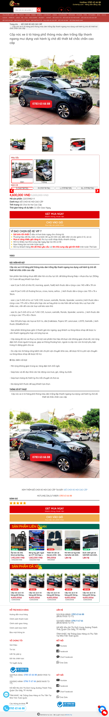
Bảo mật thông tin (17, 632)
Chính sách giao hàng (18, 623)
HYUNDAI (79, 15)
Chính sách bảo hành (18, 628)
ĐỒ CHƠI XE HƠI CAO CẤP (89, 17)
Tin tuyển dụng (16, 663)
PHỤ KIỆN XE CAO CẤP (50, 20)
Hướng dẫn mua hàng (19, 614)
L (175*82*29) (66, 188)
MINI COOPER (33, 17)
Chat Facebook (64, 657)
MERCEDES (71, 15)
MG (22, 17)
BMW (98, 15)
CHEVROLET (47, 15)
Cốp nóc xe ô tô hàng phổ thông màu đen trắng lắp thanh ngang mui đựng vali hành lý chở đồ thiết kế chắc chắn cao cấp (18, 594)
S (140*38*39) (22, 188)
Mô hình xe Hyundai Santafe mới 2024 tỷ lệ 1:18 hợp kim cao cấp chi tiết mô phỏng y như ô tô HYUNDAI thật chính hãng (72, 554)
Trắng (44, 171)
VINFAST (48, 17)
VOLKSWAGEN (62, 15)
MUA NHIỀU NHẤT (8, 15)
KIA (16, 15)
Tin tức (12, 649)
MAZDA (33, 15)
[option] (55, 90)
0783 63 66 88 (77, 614)
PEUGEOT (41, 17)
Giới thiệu (13, 645)
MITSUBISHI (92, 15)
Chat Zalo (62, 663)
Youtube (61, 646)
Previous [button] (7, 144)
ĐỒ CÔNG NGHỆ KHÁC (76, 20)
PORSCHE (11, 17)
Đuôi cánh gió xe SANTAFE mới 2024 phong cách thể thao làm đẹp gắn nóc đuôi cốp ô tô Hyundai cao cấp (90, 554)
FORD (85, 15)
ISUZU (28, 20)
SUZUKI (5, 17)
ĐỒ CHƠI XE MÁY (8, 20)
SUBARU (39, 15)
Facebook (62, 651)
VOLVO (104, 15)
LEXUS (18, 17)
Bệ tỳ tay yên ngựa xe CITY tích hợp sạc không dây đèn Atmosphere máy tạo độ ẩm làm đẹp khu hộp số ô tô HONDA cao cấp (36, 554)
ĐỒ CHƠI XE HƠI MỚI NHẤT (71, 17)
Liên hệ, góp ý (15, 654)
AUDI (26, 17)
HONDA (27, 15)
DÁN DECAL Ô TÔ (19, 20)
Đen (22, 171)
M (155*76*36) (44, 188)
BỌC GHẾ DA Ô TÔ (36, 20)
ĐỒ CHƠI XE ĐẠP (63, 20)
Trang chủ (14, 24)
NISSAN (55, 15)
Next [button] (101, 144)
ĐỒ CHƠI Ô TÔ (57, 17)
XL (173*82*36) (87, 188)
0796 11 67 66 (77, 621)
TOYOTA (21, 15)
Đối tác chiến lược (17, 658)
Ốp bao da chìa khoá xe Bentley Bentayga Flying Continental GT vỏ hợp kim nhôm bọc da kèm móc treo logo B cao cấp (18, 554)
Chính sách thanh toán (19, 619)
